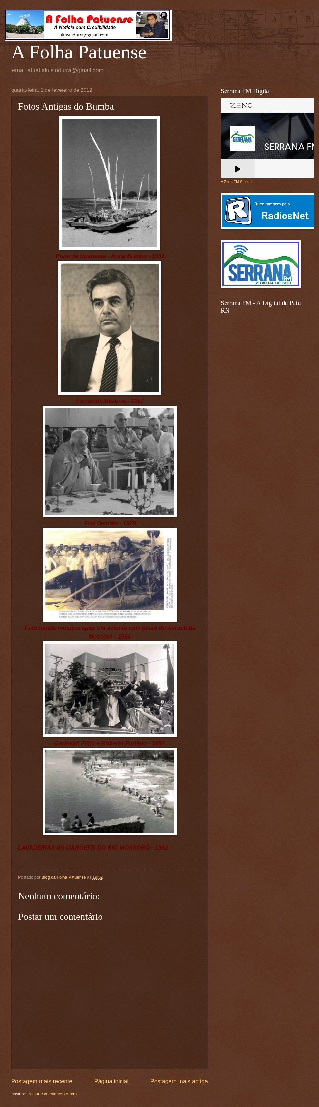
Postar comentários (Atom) (52, 1094)
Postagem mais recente (41, 1081)
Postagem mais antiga (179, 1081)
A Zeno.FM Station (236, 181)
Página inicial (111, 1081)
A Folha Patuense (79, 52)
